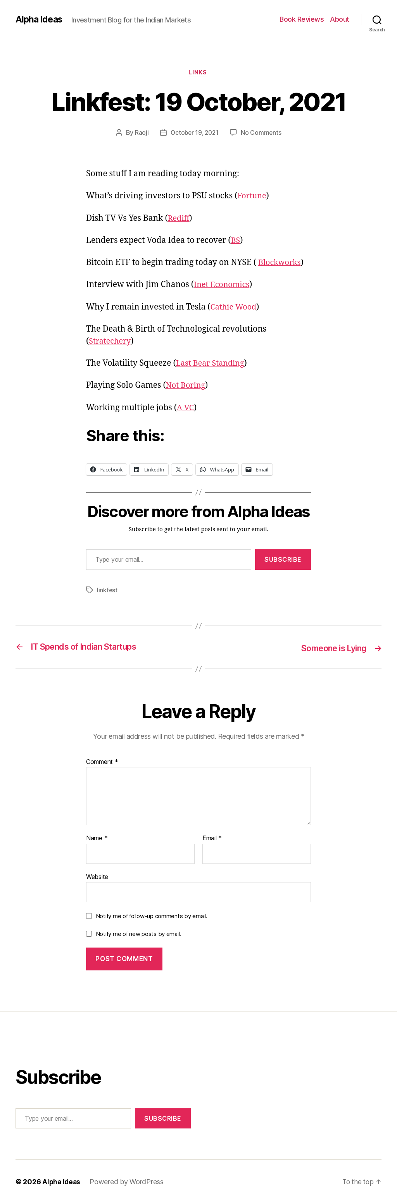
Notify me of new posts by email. (138, 934)
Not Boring (187, 386)
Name (96, 838)
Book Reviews (302, 19)
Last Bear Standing (212, 364)
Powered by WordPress (128, 1182)
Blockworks (281, 263)
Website (97, 877)
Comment (102, 762)
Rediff (180, 219)
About (339, 19)
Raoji (140, 134)
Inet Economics (223, 285)
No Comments (262, 134)
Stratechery (111, 342)
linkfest (107, 591)
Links (199, 73)
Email (212, 838)
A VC (186, 408)
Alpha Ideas (40, 19)
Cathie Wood (235, 308)
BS (236, 241)
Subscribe (283, 560)
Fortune (252, 197)
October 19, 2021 (194, 134)
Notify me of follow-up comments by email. (151, 916)
